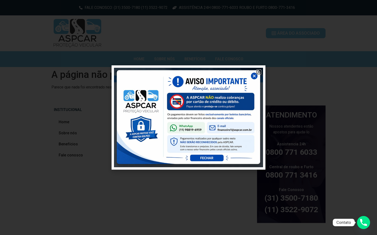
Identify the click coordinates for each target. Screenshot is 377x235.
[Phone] (363, 222)
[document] (188, 117)
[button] (259, 72)
